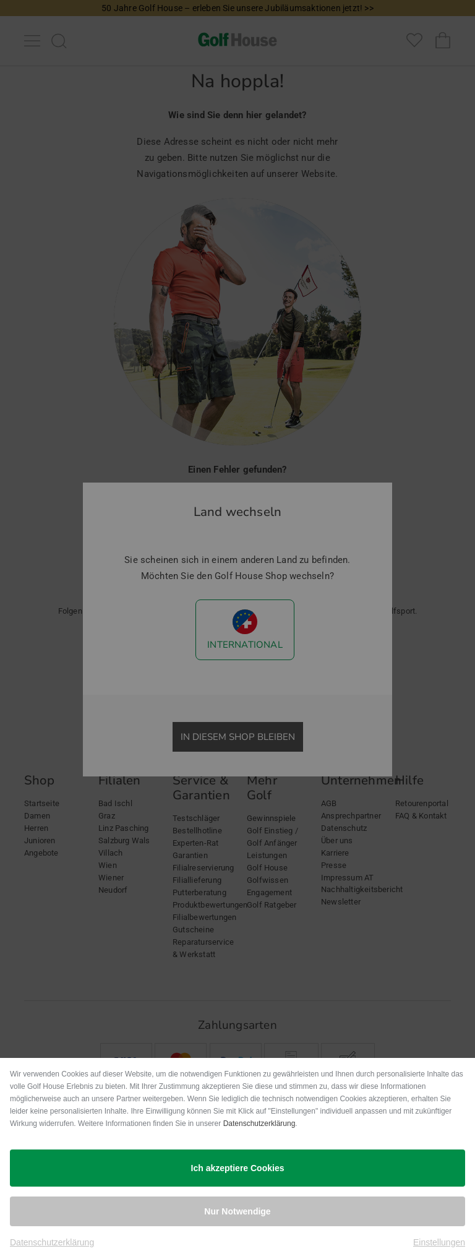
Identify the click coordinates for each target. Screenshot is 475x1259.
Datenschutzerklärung (259, 1123)
